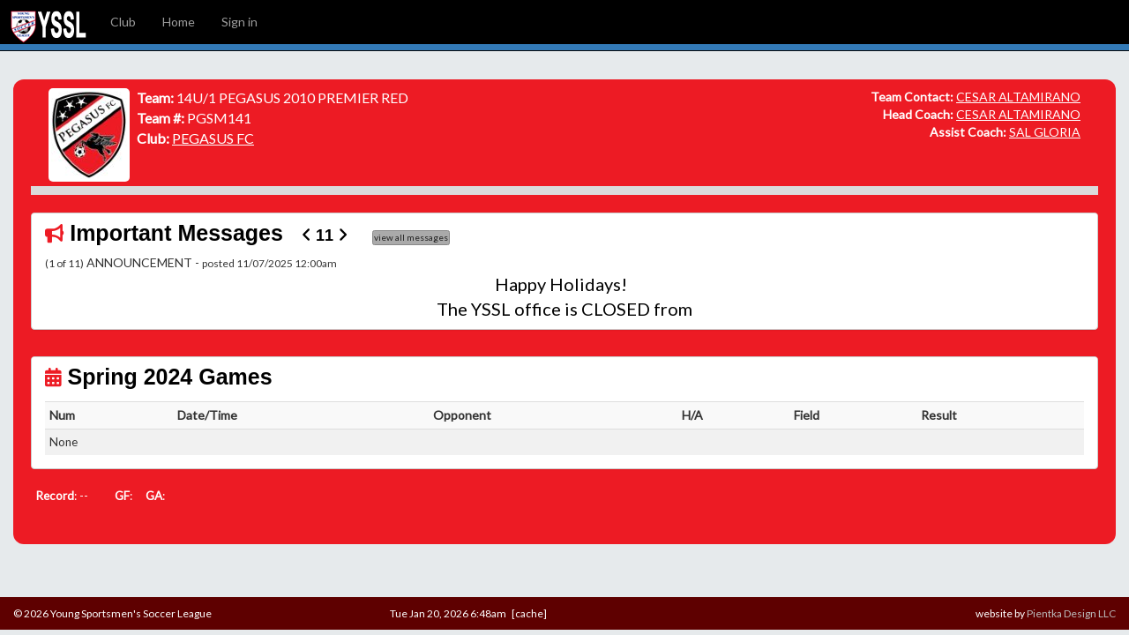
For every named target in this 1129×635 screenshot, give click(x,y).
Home (178, 21)
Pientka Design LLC (1071, 613)
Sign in (239, 21)
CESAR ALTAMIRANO (1018, 96)
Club (123, 21)
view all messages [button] (411, 237)
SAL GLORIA (1044, 131)
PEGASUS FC (213, 138)
